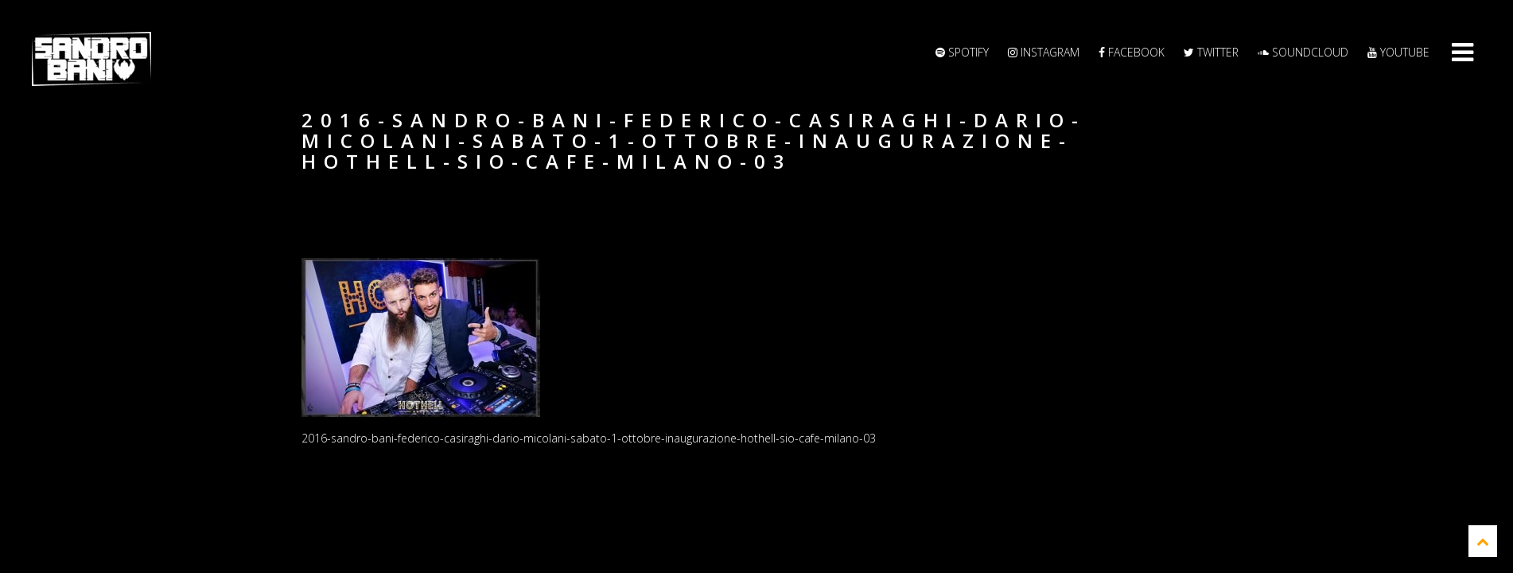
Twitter (1211, 52)
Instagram (1043, 52)
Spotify (962, 52)
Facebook (1132, 52)
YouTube (1398, 52)
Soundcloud (1303, 52)
